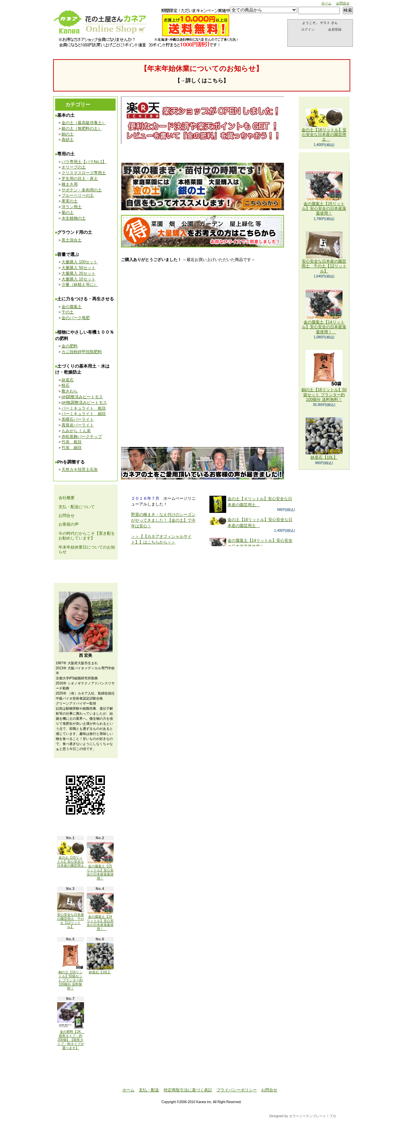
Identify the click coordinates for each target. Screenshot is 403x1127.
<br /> (215, 347)
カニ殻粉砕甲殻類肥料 (82, 351)
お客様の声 (68, 524)
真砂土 (68, 139)
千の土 (68, 312)
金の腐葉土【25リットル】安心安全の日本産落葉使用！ (100, 860)
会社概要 (66, 497)
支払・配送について (123, 43)
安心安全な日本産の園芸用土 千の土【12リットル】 (70, 910)
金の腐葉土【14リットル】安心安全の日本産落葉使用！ (100, 911)
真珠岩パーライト (78, 425)
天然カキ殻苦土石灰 (80, 469)
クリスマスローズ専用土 (84, 173)
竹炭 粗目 (72, 442)
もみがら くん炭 (76, 430)
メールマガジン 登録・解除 (85, 571)
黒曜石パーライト (78, 419)
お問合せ (343, 3)
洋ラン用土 (72, 206)
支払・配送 (149, 1090)
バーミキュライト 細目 (84, 413)
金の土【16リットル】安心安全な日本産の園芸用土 (72, 854)
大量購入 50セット (78, 267)
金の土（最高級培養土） (84, 122)
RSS (80, 1063)
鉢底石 (68, 380)
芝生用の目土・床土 (80, 178)
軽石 (66, 385)
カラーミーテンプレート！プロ (312, 1116)
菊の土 (68, 212)
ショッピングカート (320, 39)
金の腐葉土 (72, 306)
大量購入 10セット (78, 279)
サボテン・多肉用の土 (82, 190)
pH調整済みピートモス (82, 397)
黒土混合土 (72, 240)
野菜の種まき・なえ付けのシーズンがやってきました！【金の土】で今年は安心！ (163, 520)
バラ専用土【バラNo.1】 (84, 161)
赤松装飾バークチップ (82, 436)
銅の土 (68, 134)
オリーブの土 (74, 167)
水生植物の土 (74, 218)
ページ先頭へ (321, 1077)
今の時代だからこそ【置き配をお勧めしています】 (86, 535)
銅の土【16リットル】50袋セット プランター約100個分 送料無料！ (70, 966)
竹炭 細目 (72, 447)
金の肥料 (70, 346)
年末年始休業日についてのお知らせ (86, 549)
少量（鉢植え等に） (80, 284)
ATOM (101, 1063)
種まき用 (70, 184)
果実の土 (70, 201)
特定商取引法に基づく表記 (188, 1090)
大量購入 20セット (78, 273)
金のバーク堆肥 (76, 317)
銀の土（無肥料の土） (82, 128)
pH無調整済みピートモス (84, 402)
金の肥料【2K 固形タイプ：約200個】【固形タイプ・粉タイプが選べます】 (70, 1026)
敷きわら (70, 391)
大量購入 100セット (79, 262)
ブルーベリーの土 (78, 195)
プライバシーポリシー (236, 1090)
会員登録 (334, 29)
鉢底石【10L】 (100, 958)
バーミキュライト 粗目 (84, 408)
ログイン (308, 29)
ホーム (326, 3)
